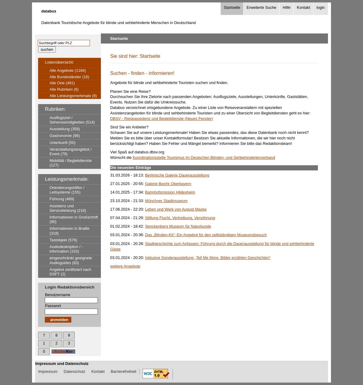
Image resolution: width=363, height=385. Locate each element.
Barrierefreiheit (123, 371)
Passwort (53, 305)
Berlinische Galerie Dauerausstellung (177, 175)
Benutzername (57, 294)
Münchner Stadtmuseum (166, 200)
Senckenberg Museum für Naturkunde (178, 226)
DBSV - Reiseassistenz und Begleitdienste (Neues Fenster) (161, 118)
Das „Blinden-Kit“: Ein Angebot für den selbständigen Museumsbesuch (206, 235)
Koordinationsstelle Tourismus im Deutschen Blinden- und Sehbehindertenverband (204, 157)
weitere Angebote (125, 266)
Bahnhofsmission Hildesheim (170, 192)
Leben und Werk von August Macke (176, 209)
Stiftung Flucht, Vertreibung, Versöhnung (180, 217)
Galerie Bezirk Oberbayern (168, 183)
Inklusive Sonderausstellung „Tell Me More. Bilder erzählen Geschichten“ (208, 257)
